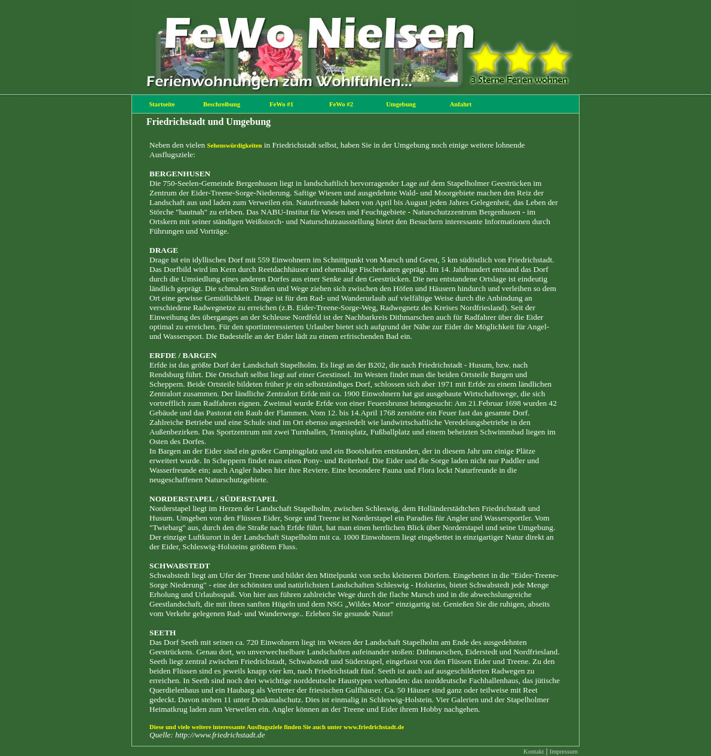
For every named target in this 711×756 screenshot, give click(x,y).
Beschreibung (221, 104)
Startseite (161, 104)
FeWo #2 (341, 104)
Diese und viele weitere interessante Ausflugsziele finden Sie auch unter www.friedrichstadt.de (276, 727)
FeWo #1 (281, 104)
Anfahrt (461, 104)
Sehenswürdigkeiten (234, 145)
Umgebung (401, 104)
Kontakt (533, 751)
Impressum (564, 751)
